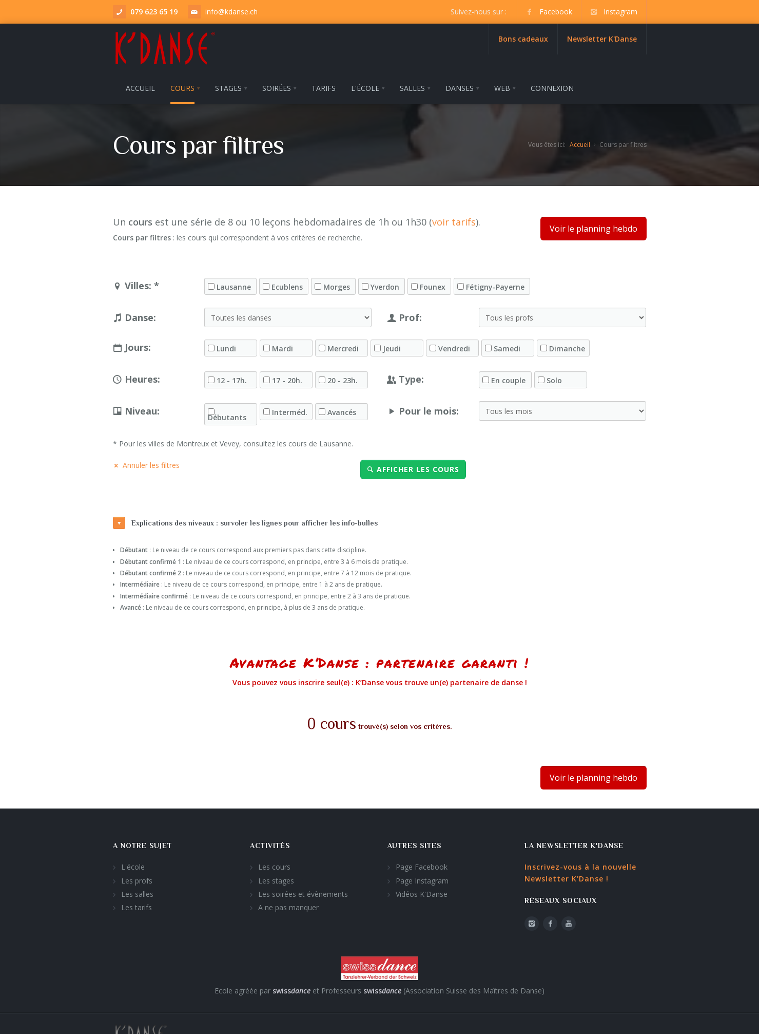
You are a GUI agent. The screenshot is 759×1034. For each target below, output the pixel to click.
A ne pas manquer (288, 905)
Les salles (137, 891)
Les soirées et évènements (303, 891)
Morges (336, 284)
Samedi (507, 345)
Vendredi (454, 345)
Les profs (136, 877)
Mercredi (343, 345)
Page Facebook (421, 864)
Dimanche (567, 345)
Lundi (226, 345)
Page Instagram (422, 877)
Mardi (282, 345)
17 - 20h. (287, 377)
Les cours (274, 864)
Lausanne (234, 284)
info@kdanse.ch (231, 11)
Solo (554, 377)
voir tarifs (454, 219)
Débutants (227, 414)
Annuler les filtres (146, 462)
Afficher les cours (413, 467)
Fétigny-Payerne (495, 284)
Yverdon (385, 284)
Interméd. (289, 409)
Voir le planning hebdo (593, 226)
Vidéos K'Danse (421, 891)
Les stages (276, 877)
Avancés (341, 409)
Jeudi (392, 345)
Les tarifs (136, 905)
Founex (432, 284)
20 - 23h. (342, 377)
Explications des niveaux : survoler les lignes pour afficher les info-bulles (245, 520)
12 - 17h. (232, 377)
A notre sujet (142, 843)
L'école (133, 864)
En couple (508, 377)
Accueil (580, 141)
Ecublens (287, 284)
